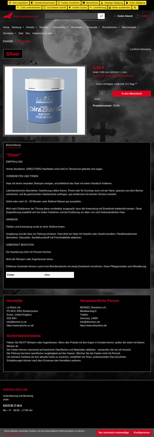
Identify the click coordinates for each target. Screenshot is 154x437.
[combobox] (71, 16)
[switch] (18, 3)
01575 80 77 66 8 (12, 405)
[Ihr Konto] (122, 16)
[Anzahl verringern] (96, 94)
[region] (45, 101)
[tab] (13, 145)
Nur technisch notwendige (114, 432)
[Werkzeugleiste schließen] (135, 7)
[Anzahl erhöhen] (108, 94)
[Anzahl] (102, 94)
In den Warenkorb (132, 93)
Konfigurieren (142, 432)
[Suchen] (101, 16)
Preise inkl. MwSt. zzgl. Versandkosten (113, 75)
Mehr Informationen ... (14, 434)
